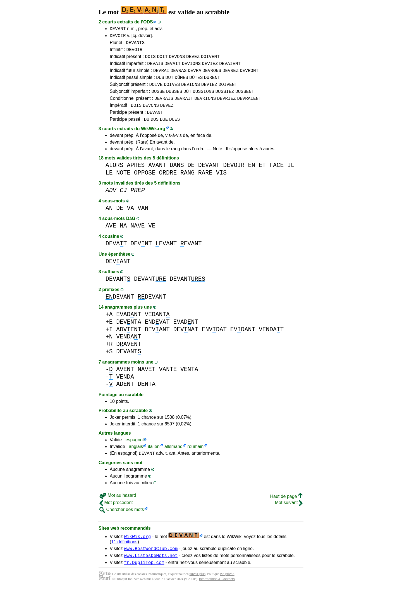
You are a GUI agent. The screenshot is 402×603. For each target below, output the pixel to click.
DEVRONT (249, 76)
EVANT (166, 255)
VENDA (125, 388)
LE (109, 184)
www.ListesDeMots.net (151, 569)
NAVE (137, 237)
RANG (187, 184)
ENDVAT (157, 334)
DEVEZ (193, 60)
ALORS (114, 177)
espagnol (135, 451)
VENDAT (271, 341)
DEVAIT (172, 68)
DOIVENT (210, 60)
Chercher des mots (121, 522)
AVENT (125, 381)
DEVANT (118, 29)
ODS (148, 22)
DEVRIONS (205, 107)
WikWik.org (153, 140)
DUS (160, 84)
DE (191, 177)
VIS (221, 184)
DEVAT (116, 255)
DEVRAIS (163, 107)
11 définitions (124, 554)
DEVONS (177, 60)
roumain (195, 458)
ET (262, 177)
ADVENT (128, 341)
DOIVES (172, 92)
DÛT (187, 99)
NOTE (123, 184)
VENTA (189, 381)
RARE (205, 184)
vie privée (227, 589)
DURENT (212, 84)
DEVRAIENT (249, 107)
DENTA (146, 396)
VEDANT (157, 326)
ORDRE (168, 184)
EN (251, 177)
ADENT (125, 396)
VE (151, 237)
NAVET (146, 381)
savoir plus (197, 589)
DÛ (146, 131)
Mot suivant (289, 515)
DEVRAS (179, 76)
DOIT (162, 60)
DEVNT (141, 255)
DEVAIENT (230, 68)
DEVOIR (118, 37)
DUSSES (174, 99)
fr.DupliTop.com (144, 577)
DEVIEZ (210, 68)
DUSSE (158, 99)
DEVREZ (230, 76)
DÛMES (181, 84)
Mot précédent (116, 515)
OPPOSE (144, 184)
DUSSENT (244, 99)
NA (123, 237)
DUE (164, 131)
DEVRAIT (183, 107)
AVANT (157, 177)
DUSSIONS (203, 99)
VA (130, 220)
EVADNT (128, 326)
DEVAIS (155, 68)
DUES (174, 131)
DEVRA (194, 76)
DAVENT (128, 356)
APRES (136, 177)
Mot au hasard (117, 507)
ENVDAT (214, 341)
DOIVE (155, 92)
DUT (170, 84)
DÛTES (196, 84)
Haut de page (286, 509)
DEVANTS (135, 45)
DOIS (150, 60)
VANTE (168, 381)
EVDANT (242, 341)
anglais (136, 458)
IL (291, 177)
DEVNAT (185, 341)
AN (109, 220)
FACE (276, 177)
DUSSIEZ (224, 99)
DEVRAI (161, 76)
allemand (173, 458)
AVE (111, 237)
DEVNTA (128, 334)
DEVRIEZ (226, 107)
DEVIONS (191, 68)
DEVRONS (211, 76)
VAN (143, 220)
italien (154, 458)
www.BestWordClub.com (151, 562)
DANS (177, 177)
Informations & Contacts (217, 594)
